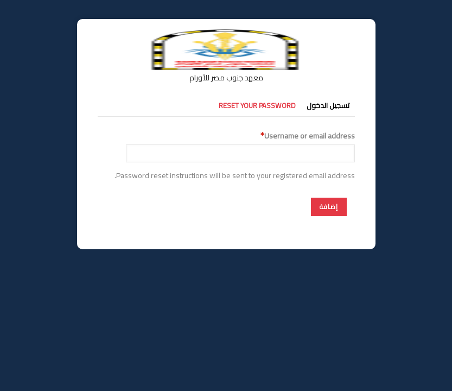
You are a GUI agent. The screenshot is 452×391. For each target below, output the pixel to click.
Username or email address (309, 136)
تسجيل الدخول (328, 105)
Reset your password (257, 105)
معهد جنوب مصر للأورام (226, 78)
